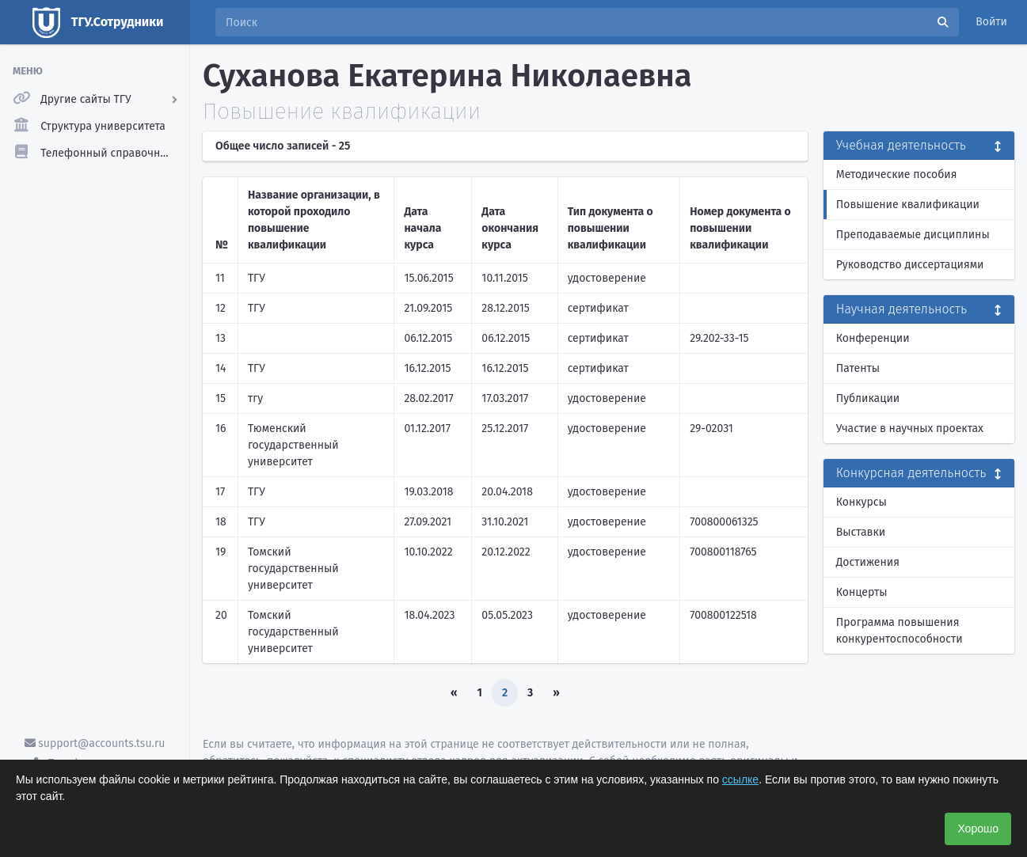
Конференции (873, 338)
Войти (991, 21)
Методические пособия (896, 174)
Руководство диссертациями (910, 264)
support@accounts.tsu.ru (95, 743)
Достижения (868, 562)
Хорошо (977, 828)
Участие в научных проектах (909, 428)
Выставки (860, 532)
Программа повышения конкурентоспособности (899, 631)
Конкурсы (861, 502)
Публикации (868, 398)
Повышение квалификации (907, 204)
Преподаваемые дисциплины (913, 234)
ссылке (740, 779)
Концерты (862, 592)
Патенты (858, 368)
